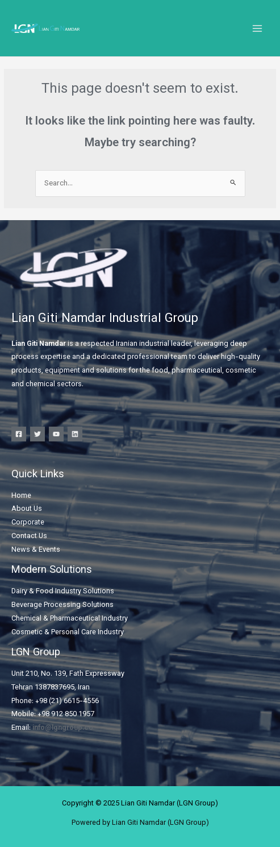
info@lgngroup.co (62, 728)
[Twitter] (37, 434)
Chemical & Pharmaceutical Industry (69, 619)
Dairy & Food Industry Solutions (62, 591)
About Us (26, 509)
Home (21, 496)
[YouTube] (56, 434)
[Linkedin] (75, 434)
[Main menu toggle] (257, 28)
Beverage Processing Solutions (62, 605)
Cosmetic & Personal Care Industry (67, 632)
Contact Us (29, 536)
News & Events (35, 550)
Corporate (27, 522)
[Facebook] (18, 434)
